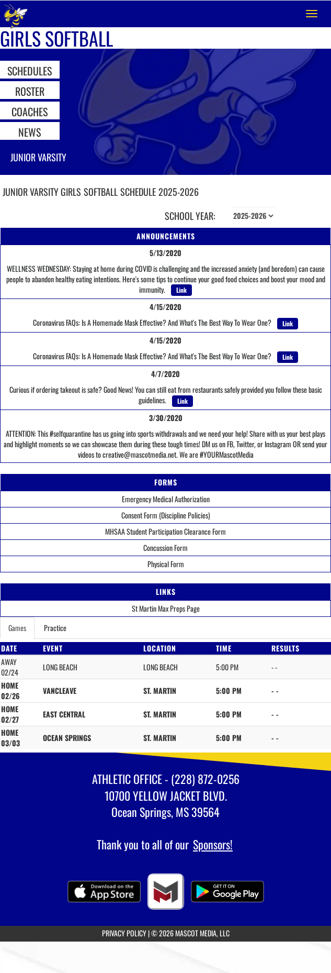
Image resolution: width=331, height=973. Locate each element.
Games (17, 627)
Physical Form (165, 563)
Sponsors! (213, 844)
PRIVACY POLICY (124, 932)
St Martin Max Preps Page (166, 608)
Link (181, 289)
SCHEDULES (29, 70)
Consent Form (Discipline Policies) (165, 515)
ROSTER (29, 90)
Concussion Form (165, 547)
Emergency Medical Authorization (166, 498)
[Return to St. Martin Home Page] (15, 14)
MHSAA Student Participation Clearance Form (165, 531)
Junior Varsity (38, 157)
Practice (55, 627)
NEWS (29, 131)
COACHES (30, 111)
